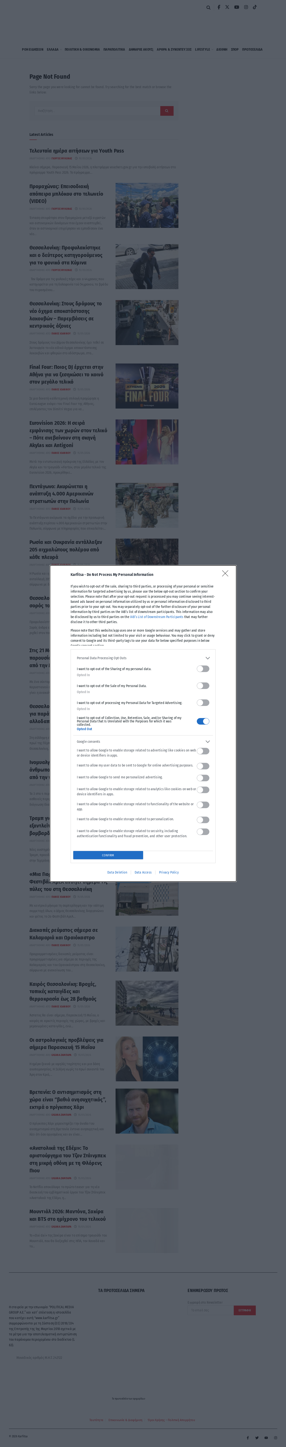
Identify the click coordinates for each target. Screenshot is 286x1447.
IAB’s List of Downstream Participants (156, 617)
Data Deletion (117, 872)
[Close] (226, 575)
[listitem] (143, 658)
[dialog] (143, 723)
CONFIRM (108, 855)
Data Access (143, 872)
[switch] (203, 668)
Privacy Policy (169, 872)
